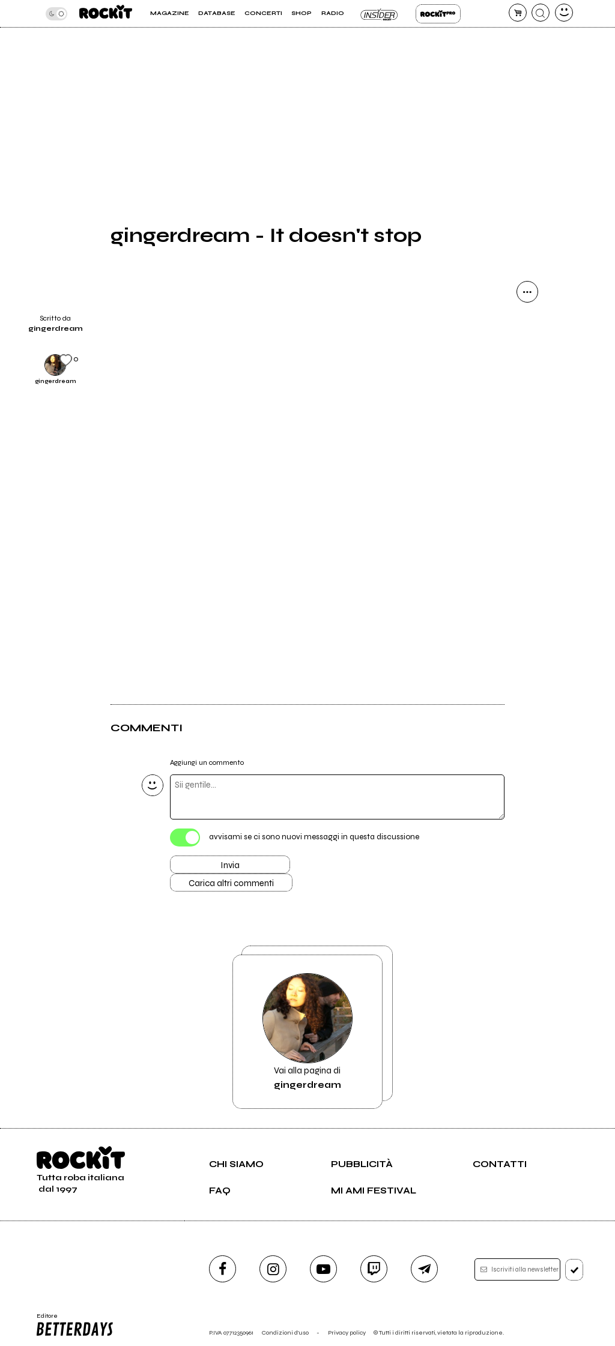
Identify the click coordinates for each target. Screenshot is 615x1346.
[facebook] (222, 1268)
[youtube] (323, 1268)
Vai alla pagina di (307, 1031)
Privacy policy (347, 1332)
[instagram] (272, 1268)
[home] (105, 13)
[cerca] (541, 13)
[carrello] (518, 13)
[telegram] (424, 1268)
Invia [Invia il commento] (230, 865)
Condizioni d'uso (285, 1332)
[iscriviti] (574, 1270)
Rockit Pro (438, 13)
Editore (76, 1325)
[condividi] (527, 292)
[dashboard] (564, 13)
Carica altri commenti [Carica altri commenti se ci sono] (231, 883)
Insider (379, 14)
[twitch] (373, 1268)
